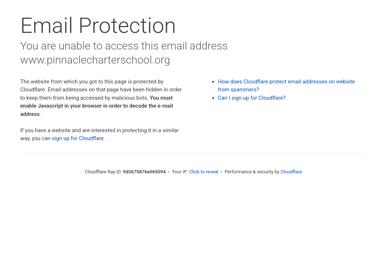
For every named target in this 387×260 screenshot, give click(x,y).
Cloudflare (291, 171)
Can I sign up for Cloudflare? (252, 98)
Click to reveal (203, 171)
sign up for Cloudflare (78, 138)
